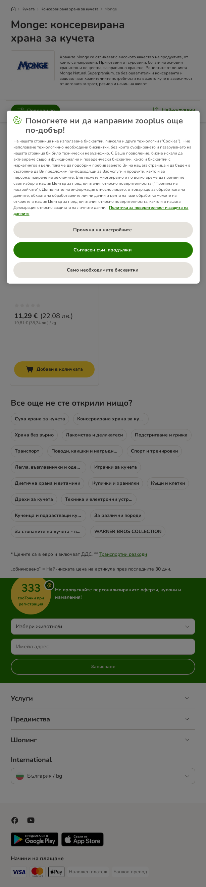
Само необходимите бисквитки (103, 270)
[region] (103, 197)
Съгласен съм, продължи (103, 250)
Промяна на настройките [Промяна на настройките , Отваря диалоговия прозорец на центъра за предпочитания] (103, 230)
